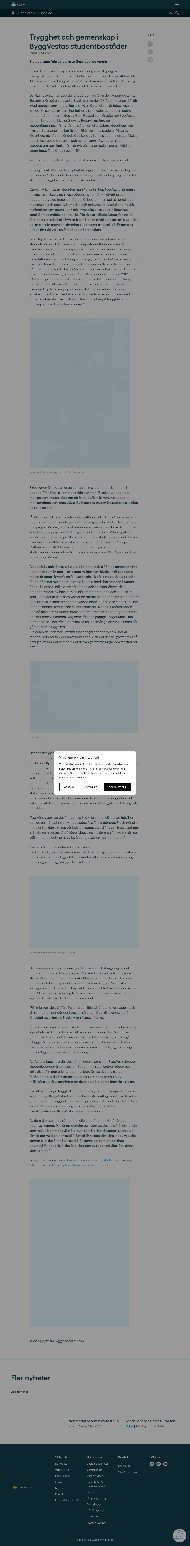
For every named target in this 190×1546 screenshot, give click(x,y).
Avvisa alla (91, 786)
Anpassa (69, 786)
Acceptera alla (117, 786)
